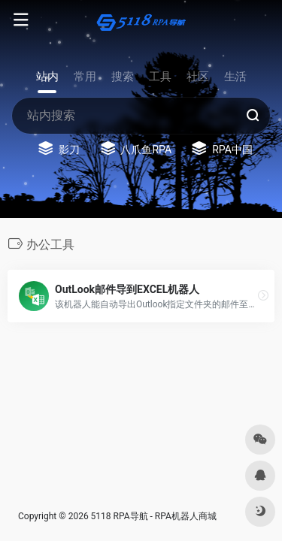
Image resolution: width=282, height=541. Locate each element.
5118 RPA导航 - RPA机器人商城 (154, 516)
